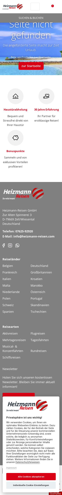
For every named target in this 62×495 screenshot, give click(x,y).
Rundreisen (38, 351)
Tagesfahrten (40, 340)
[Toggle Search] (35, 7)
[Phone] (17, 245)
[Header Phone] (27, 6)
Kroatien (36, 279)
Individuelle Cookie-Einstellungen (31, 485)
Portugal (36, 298)
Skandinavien (40, 305)
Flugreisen (38, 333)
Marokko (37, 285)
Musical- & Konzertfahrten (12, 348)
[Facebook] (3, 245)
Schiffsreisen (11, 357)
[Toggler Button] (58, 7)
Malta (6, 285)
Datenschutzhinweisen (28, 462)
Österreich (38, 292)
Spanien (8, 312)
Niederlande (11, 292)
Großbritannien (41, 272)
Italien (6, 279)
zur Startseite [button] (31, 66)
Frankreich (9, 272)
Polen (6, 298)
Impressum (11, 468)
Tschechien (38, 312)
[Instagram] (10, 245)
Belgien (7, 266)
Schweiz (8, 305)
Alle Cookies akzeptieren (31, 476)
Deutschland (39, 266)
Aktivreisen (10, 333)
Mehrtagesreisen (14, 340)
